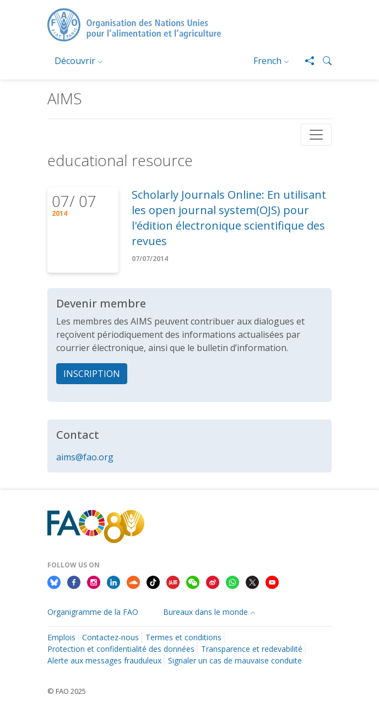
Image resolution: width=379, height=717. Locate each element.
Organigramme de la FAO (92, 612)
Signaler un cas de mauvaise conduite (235, 660)
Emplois (61, 637)
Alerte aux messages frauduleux (104, 660)
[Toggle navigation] (316, 135)
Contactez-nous (110, 637)
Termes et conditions (183, 637)
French (267, 61)
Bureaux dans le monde (205, 612)
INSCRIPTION (91, 374)
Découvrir (75, 61)
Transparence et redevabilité (251, 649)
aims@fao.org (84, 457)
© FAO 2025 (66, 691)
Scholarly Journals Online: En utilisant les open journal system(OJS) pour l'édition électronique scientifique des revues (229, 217)
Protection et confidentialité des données (120, 649)
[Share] (305, 60)
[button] (323, 60)
